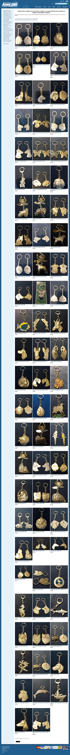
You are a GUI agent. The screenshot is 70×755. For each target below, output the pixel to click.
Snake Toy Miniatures (7, 41)
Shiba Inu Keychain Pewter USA (21, 646)
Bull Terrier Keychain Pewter (20, 161)
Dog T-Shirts (5, 26)
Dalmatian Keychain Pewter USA (39, 247)
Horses (58, 6)
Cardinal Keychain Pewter (20, 189)
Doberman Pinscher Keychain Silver (40, 276)
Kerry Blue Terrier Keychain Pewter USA (40, 389)
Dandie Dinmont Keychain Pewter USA (22, 276)
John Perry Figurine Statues (8, 30)
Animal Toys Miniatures (7, 22)
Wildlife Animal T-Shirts (7, 25)
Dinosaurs (65, 6)
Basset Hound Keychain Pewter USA (40, 104)
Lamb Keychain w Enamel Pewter (56, 418)
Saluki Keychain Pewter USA (56, 550)
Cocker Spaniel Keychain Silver (21, 218)
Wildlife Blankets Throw (7, 14)
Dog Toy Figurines (6, 19)
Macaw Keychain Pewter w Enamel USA (58, 446)
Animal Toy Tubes (6, 37)
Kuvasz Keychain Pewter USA (21, 418)
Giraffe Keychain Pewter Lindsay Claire (58, 333)
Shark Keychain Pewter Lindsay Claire (57, 617)
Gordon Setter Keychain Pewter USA (22, 361)
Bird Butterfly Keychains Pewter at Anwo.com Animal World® (26, 20)
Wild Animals (38, 6)
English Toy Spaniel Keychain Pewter (57, 304)
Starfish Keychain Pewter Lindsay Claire (23, 674)
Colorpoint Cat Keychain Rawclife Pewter (58, 218)
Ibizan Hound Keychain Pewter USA (40, 361)
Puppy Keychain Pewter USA (38, 550)
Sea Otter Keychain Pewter (38, 589)
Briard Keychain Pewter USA (56, 132)
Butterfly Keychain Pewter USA (39, 161)
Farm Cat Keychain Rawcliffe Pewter (40, 189)
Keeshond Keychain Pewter (20, 389)
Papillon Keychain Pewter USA (39, 503)
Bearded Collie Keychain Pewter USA (57, 104)
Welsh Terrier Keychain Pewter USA (22, 702)
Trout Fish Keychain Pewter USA (39, 333)
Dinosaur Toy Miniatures (7, 40)
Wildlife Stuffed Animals (7, 11)
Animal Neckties (6, 24)
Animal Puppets (6, 20)
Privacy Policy (4, 750)
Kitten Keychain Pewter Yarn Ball (56, 389)
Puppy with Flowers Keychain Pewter (22, 561)
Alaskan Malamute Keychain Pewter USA (58, 46)
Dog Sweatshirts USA (7, 35)
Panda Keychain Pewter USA (20, 503)
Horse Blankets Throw (7, 15)
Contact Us (4, 749)
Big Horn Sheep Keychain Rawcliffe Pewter (41, 132)
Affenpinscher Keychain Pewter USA (40, 46)
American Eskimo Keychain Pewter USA (23, 75)
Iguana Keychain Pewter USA (56, 361)
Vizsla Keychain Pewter (54, 674)
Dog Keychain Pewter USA (20, 304)
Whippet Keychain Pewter (20, 732)
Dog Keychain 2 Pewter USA (55, 276)
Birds (53, 6)
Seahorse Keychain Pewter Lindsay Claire (23, 617)
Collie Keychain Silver (37, 218)
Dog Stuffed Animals (6, 10)
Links (3, 752)
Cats (49, 6)
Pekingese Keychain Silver (55, 503)
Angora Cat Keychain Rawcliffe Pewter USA (23, 104)
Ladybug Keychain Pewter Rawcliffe (40, 418)
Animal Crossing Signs (7, 16)
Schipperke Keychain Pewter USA (39, 617)
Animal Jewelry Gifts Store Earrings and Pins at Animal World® (26, 18)
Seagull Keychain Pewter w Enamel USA (58, 589)
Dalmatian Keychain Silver (55, 247)
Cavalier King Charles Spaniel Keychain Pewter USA (58, 190)
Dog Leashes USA (6, 31)
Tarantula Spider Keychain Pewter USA (40, 674)
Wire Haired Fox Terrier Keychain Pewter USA (40, 733)
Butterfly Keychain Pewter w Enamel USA (58, 161)
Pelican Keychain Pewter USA (21, 531)
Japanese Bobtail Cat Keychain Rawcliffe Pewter (23, 248)
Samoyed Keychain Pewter (20, 579)
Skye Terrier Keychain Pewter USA (39, 646)
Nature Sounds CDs (6, 27)
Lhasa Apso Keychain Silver (38, 446)
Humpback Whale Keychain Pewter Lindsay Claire (58, 703)
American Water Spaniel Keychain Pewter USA (58, 76)
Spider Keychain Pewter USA (56, 646)
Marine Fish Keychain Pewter (20, 333)
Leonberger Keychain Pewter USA (21, 446)
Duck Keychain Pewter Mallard (39, 304)
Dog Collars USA (6, 32)
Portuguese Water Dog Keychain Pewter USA (58, 532)
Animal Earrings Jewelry (7, 21)
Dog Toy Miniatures (6, 36)
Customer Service (5, 746)
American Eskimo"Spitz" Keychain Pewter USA (41, 65)
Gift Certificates (6, 43)
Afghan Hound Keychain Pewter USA (22, 46)
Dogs (44, 6)
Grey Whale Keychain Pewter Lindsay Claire (41, 702)
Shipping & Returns (5, 748)
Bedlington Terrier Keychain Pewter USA (23, 132)
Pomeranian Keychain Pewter (38, 531)
